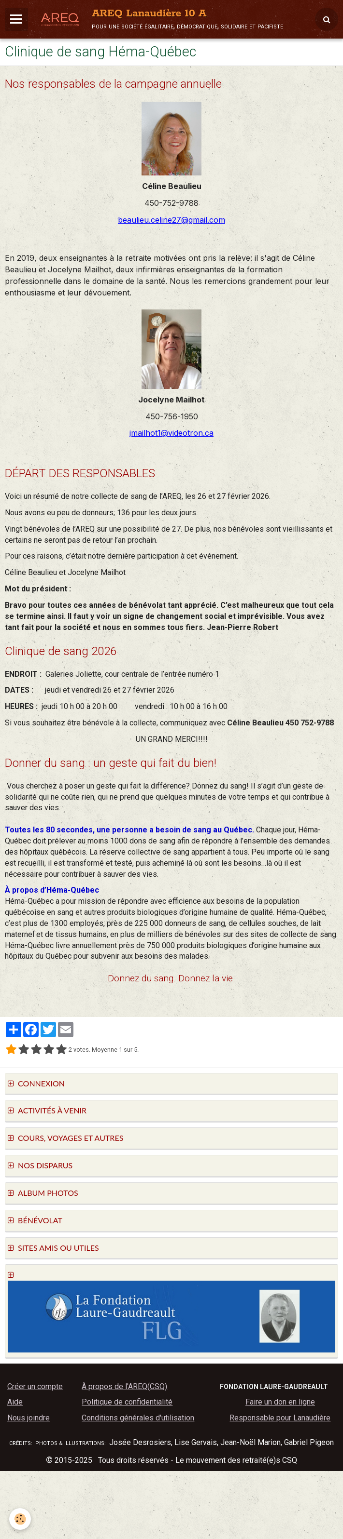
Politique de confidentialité (127, 1401)
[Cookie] (20, 1519)
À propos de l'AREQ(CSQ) (124, 1386)
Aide (15, 1401)
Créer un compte (35, 1386)
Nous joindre (28, 1417)
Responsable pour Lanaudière (279, 1417)
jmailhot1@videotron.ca (171, 433)
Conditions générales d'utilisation (138, 1417)
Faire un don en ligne (280, 1401)
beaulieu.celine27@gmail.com (171, 220)
